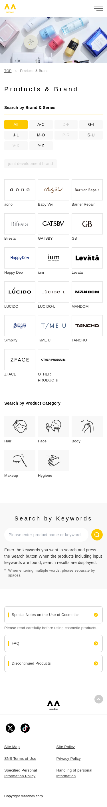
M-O (41, 135)
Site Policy (65, 747)
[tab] (19, 430)
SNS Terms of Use (20, 758)
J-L (16, 135)
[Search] (97, 534)
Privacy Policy (68, 758)
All (16, 124)
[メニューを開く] (98, 8)
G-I (91, 124)
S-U (91, 135)
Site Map (12, 747)
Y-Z (41, 145)
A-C (41, 124)
